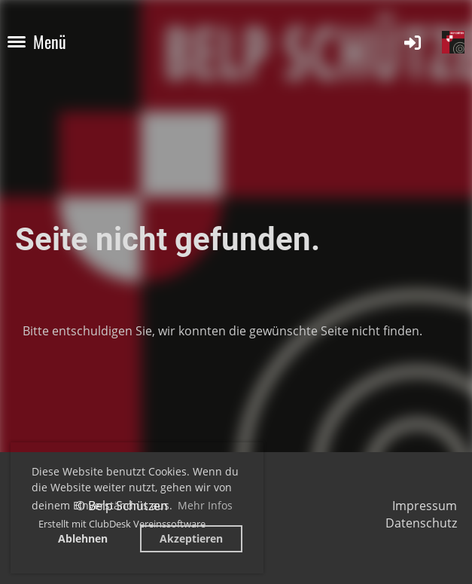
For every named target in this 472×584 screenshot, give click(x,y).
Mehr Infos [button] (205, 505)
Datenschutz (421, 523)
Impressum (424, 505)
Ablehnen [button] (83, 538)
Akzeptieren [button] (191, 538)
